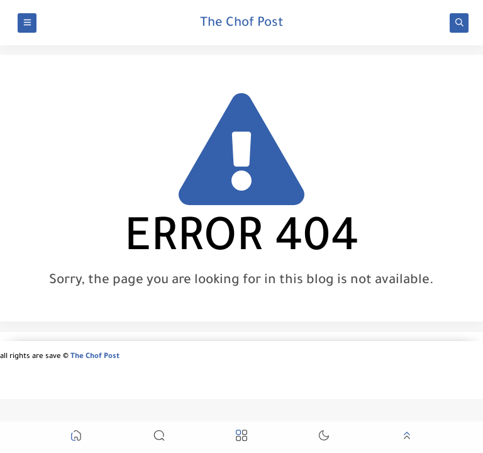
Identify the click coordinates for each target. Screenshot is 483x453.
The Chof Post (242, 24)
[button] (76, 437)
